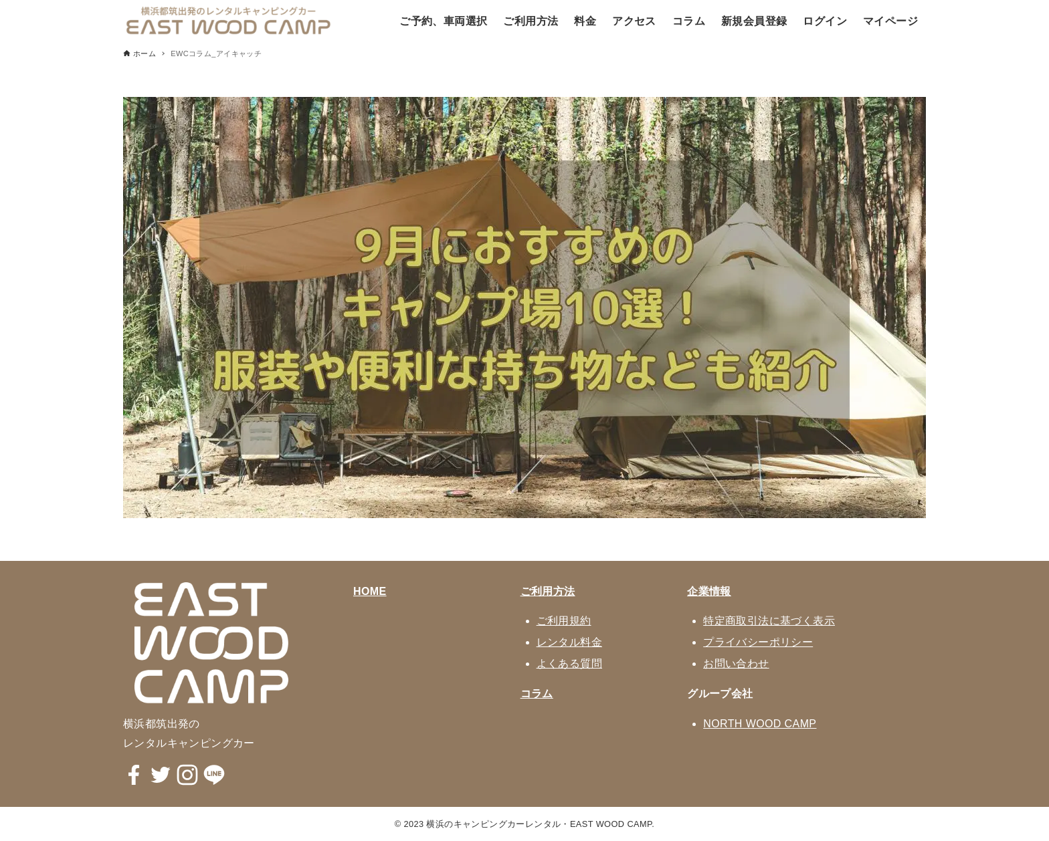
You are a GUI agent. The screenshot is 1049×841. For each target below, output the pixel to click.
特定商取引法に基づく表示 (769, 620)
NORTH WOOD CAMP (759, 723)
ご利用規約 (564, 620)
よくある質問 (569, 663)
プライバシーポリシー (758, 642)
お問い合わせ (736, 663)
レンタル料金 (569, 642)
